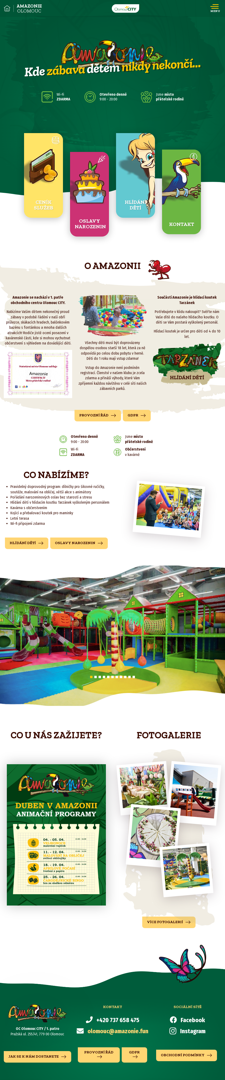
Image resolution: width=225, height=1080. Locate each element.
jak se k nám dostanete (37, 1057)
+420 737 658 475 (117, 1020)
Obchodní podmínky (186, 1055)
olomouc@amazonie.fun (118, 1031)
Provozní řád (97, 415)
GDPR (137, 415)
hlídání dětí (27, 543)
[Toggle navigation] (215, 8)
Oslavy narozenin (79, 543)
